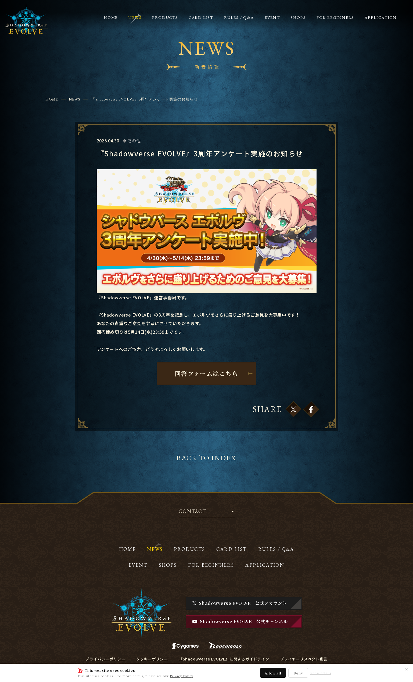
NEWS (74, 99)
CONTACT (192, 511)
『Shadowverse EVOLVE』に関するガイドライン (224, 659)
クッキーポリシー (152, 659)
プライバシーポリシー (105, 659)
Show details (320, 673)
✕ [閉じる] (406, 669)
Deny (298, 673)
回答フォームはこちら (206, 373)
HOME (51, 99)
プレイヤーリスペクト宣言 (304, 659)
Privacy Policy (181, 676)
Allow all (273, 673)
